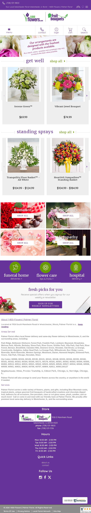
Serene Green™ (23, 106)
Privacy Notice (24, 511)
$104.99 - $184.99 (67, 188)
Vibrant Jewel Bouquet (68, 106)
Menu (9, 32)
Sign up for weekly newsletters (45, 304)
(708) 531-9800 (12, 3)
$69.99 (23, 117)
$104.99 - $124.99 (23, 188)
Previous (3, 95)
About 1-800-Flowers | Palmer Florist (19, 319)
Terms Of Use (9, 511)
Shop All (56, 61)
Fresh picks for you (45, 293)
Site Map (57, 511)
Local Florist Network (41, 511)
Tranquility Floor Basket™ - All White (23, 178)
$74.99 (68, 117)
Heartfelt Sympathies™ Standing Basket (67, 178)
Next (87, 95)
